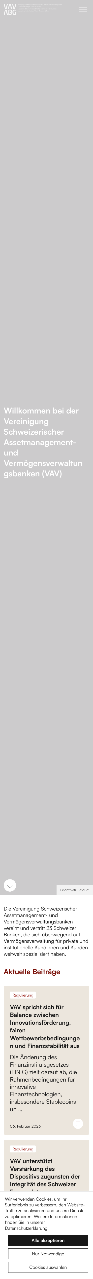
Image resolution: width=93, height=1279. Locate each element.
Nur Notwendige (48, 1254)
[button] (83, 9)
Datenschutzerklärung (26, 1228)
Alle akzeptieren (47, 1240)
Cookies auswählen (48, 1267)
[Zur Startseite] (46, 9)
